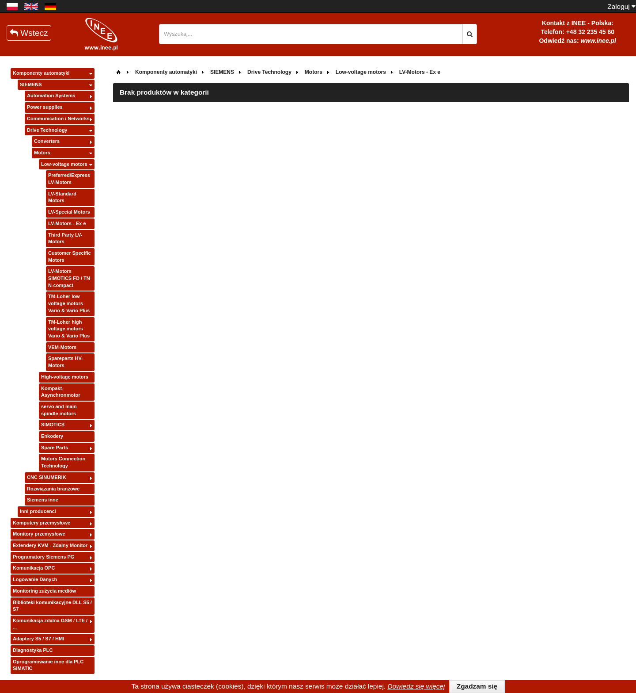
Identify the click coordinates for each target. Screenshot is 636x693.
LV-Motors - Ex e (67, 223)
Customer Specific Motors (69, 256)
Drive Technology (47, 130)
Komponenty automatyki (41, 73)
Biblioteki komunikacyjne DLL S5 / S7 (52, 606)
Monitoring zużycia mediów (44, 590)
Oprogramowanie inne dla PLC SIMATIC (48, 665)
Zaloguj (621, 6)
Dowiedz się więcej (416, 686)
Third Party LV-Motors (65, 238)
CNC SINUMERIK (46, 477)
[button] (469, 34)
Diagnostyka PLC (33, 650)
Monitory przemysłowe (39, 533)
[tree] (52, 371)
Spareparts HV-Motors (65, 362)
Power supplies (45, 107)
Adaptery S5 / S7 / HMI (38, 638)
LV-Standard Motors (62, 197)
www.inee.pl (598, 40)
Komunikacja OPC (34, 567)
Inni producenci (38, 511)
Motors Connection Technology (63, 462)
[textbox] (311, 34)
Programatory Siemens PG (43, 556)
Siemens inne (42, 499)
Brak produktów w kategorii (164, 92)
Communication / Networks (58, 118)
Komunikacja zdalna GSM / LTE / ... (50, 624)
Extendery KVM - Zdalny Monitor (50, 545)
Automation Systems (51, 95)
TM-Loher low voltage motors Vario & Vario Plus (69, 303)
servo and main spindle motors (59, 410)
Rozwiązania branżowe (53, 488)
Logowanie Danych (35, 579)
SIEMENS (31, 84)
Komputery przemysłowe (41, 522)
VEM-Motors (62, 347)
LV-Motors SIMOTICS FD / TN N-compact (69, 277)
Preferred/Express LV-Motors (69, 178)
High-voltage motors (64, 376)
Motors (42, 152)
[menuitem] (118, 71)
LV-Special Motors (69, 211)
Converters (47, 141)
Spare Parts (54, 447)
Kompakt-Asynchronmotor (60, 392)
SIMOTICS (52, 424)
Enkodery (52, 436)
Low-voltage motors (64, 164)
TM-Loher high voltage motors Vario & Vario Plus (69, 328)
